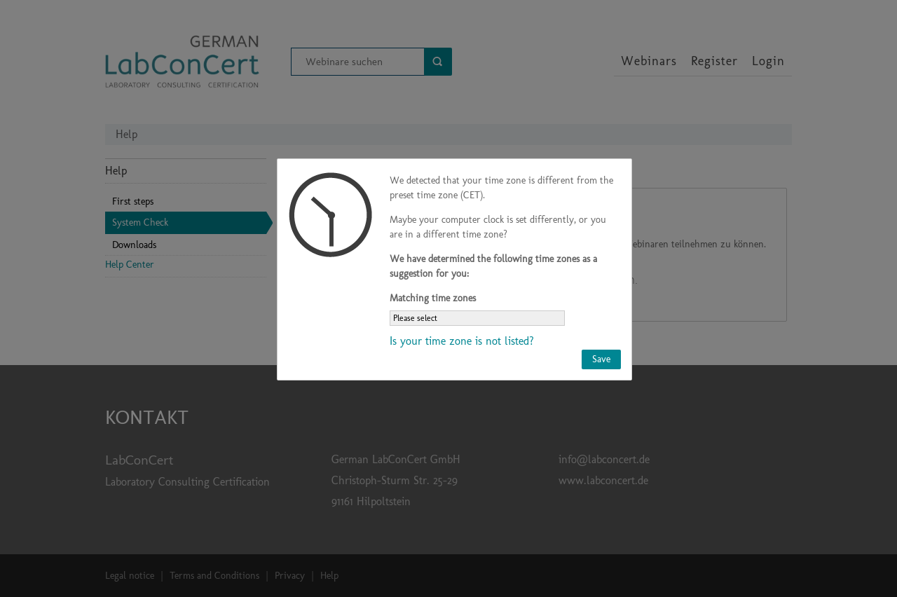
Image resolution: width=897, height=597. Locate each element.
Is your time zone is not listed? (462, 341)
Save (601, 359)
